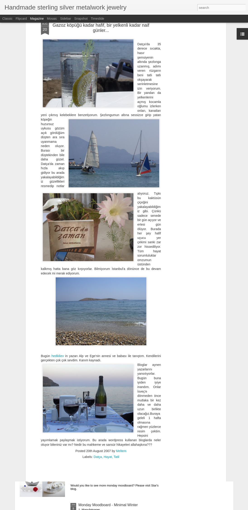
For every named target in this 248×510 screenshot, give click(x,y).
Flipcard (21, 18)
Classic (7, 18)
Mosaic (52, 18)
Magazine (37, 18)
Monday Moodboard (94, 453)
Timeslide (97, 18)
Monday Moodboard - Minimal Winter (108, 505)
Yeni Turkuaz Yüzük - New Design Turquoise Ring (118, 402)
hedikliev (57, 312)
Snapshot (81, 18)
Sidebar (65, 18)
